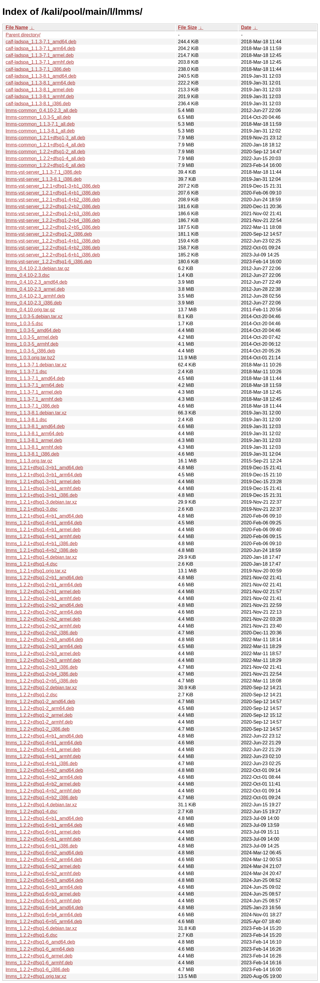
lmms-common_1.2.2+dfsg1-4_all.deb (45, 158)
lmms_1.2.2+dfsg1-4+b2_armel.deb (43, 783)
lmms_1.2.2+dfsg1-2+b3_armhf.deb (43, 660)
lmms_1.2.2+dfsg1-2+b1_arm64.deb (44, 584)
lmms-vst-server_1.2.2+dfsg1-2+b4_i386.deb (53, 220)
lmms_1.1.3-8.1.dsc (26, 419)
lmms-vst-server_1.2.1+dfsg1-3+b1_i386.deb (53, 186)
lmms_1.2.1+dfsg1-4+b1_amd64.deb (44, 515)
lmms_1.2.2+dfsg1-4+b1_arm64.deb (44, 742)
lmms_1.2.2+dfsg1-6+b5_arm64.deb (44, 921)
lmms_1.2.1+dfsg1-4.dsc (31, 563)
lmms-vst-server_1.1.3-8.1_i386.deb (43, 179)
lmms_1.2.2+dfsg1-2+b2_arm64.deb (44, 612)
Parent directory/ (23, 34)
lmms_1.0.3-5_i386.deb (30, 350)
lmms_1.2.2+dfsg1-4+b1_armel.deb (43, 749)
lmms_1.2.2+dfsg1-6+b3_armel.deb (43, 893)
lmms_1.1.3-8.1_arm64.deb (35, 433)
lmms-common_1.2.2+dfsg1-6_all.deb (45, 165)
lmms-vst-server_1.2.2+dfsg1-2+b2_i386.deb (53, 206)
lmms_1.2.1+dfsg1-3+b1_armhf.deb (43, 488)
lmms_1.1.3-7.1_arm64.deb (35, 385)
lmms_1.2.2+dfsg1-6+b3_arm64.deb (44, 887)
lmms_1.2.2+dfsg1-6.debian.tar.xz (41, 928)
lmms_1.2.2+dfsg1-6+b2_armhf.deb (43, 873)
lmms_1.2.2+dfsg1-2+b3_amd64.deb (44, 639)
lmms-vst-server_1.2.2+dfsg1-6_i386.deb (49, 261)
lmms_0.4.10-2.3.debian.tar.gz (37, 268)
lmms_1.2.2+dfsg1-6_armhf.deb (39, 962)
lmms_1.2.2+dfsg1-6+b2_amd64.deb (44, 852)
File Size (187, 27)
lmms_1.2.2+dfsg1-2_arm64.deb (40, 708)
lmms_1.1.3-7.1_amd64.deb (35, 378)
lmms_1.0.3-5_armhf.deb (32, 344)
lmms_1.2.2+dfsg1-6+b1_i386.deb (42, 845)
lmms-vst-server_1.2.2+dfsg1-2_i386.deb (49, 234)
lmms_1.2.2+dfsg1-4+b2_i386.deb (42, 797)
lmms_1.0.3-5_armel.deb (32, 337)
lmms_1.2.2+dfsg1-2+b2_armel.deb (43, 619)
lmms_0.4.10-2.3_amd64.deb (36, 282)
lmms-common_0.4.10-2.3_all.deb (41, 110)
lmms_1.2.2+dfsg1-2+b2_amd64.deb (44, 605)
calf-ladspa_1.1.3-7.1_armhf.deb (40, 62)
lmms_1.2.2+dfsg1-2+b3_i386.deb (42, 667)
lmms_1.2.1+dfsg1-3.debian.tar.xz (41, 502)
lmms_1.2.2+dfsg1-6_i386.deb (38, 969)
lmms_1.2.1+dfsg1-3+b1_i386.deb (42, 495)
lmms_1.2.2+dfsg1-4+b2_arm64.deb (44, 777)
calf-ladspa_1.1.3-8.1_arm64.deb (40, 82)
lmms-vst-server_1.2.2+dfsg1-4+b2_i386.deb (53, 247)
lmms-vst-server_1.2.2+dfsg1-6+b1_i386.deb (53, 254)
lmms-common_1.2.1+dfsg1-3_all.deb (45, 137)
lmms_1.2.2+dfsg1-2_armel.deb (39, 715)
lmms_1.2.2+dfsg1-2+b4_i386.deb (42, 673)
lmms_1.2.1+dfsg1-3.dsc (31, 509)
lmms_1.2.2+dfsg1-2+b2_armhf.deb (43, 625)
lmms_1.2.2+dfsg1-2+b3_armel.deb (43, 653)
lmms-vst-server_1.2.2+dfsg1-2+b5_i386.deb (53, 227)
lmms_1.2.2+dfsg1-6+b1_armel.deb (43, 831)
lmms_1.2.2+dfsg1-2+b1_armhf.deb (43, 598)
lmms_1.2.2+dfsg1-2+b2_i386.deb (42, 632)
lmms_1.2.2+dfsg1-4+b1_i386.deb (42, 763)
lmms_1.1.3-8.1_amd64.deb (35, 426)
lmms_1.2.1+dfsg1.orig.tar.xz (36, 570)
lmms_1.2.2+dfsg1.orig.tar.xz (36, 976)
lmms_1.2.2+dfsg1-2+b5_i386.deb (42, 680)
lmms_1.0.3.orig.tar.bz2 (30, 357)
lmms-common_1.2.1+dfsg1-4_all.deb (45, 144)
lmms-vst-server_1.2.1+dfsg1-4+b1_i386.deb (53, 192)
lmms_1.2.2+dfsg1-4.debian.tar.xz (41, 804)
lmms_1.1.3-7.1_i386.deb (32, 405)
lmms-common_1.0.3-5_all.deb (38, 117)
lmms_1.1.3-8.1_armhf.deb (34, 447)
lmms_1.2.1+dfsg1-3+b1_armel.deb (43, 481)
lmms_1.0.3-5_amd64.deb (33, 330)
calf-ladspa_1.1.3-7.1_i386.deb (38, 69)
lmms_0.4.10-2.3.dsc (28, 275)
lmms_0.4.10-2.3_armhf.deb (35, 296)
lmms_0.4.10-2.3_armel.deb (35, 289)
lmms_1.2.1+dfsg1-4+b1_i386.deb (42, 543)
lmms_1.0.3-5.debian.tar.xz (34, 316)
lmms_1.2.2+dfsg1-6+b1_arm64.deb (44, 825)
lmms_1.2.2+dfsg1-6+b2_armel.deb (43, 866)
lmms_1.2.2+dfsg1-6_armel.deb (39, 955)
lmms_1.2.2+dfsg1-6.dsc (31, 935)
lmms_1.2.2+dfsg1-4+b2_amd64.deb (44, 770)
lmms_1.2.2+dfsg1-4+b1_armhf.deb (43, 756)
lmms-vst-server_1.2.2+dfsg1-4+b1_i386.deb (53, 240)
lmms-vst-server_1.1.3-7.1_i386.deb (43, 172)
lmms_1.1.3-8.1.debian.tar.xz (36, 412)
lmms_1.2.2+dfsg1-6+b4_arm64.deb (44, 914)
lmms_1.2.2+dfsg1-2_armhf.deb (39, 722)
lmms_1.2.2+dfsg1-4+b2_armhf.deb (43, 790)
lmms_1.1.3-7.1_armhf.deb (34, 399)
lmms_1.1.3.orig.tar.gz (29, 460)
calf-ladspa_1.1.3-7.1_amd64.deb (41, 41)
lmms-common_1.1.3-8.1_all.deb (40, 130)
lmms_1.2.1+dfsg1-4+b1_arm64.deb (44, 522)
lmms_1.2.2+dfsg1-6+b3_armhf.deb (43, 900)
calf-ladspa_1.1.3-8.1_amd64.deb (41, 76)
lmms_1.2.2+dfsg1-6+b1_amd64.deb (44, 818)
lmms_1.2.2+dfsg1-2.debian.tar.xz (41, 687)
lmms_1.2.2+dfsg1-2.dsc (31, 694)
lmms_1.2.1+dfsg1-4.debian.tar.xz (41, 557)
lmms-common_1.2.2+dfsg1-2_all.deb (45, 151)
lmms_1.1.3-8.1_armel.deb (34, 440)
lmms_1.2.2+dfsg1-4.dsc (31, 811)
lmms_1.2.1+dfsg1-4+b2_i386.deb (42, 550)
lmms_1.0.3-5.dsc (24, 323)
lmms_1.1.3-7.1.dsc (26, 371)
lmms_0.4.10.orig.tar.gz (30, 309)
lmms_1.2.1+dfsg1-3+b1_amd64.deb (44, 467)
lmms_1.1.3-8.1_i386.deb (32, 454)
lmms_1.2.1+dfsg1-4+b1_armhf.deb (43, 536)
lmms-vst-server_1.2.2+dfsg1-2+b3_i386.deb (53, 213)
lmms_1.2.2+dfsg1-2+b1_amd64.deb (44, 577)
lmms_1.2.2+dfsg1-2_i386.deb (38, 729)
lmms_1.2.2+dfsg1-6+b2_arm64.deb (44, 859)
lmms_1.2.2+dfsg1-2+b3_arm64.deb (44, 646)
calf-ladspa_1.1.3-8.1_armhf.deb (40, 96)
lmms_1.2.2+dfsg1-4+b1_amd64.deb (44, 735)
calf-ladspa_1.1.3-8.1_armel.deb (39, 89)
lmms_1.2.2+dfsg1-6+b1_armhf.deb (43, 839)
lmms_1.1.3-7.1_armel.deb (34, 392)
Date (246, 27)
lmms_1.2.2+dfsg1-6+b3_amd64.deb (44, 880)
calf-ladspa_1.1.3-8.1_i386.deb (38, 103)
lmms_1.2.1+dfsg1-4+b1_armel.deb (43, 529)
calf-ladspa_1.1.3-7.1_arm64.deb (40, 48)
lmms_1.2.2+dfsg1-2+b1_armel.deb (43, 591)
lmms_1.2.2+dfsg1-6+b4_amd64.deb (44, 907)
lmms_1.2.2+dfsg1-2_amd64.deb (40, 701)
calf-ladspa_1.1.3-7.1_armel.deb (39, 55)
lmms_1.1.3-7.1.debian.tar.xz (36, 364)
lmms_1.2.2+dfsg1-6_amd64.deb (40, 941)
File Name (17, 27)
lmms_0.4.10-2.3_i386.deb (34, 302)
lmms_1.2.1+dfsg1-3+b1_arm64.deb (44, 474)
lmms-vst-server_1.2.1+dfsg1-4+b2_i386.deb (53, 199)
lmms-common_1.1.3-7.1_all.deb (40, 124)
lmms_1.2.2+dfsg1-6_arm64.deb (40, 949)
